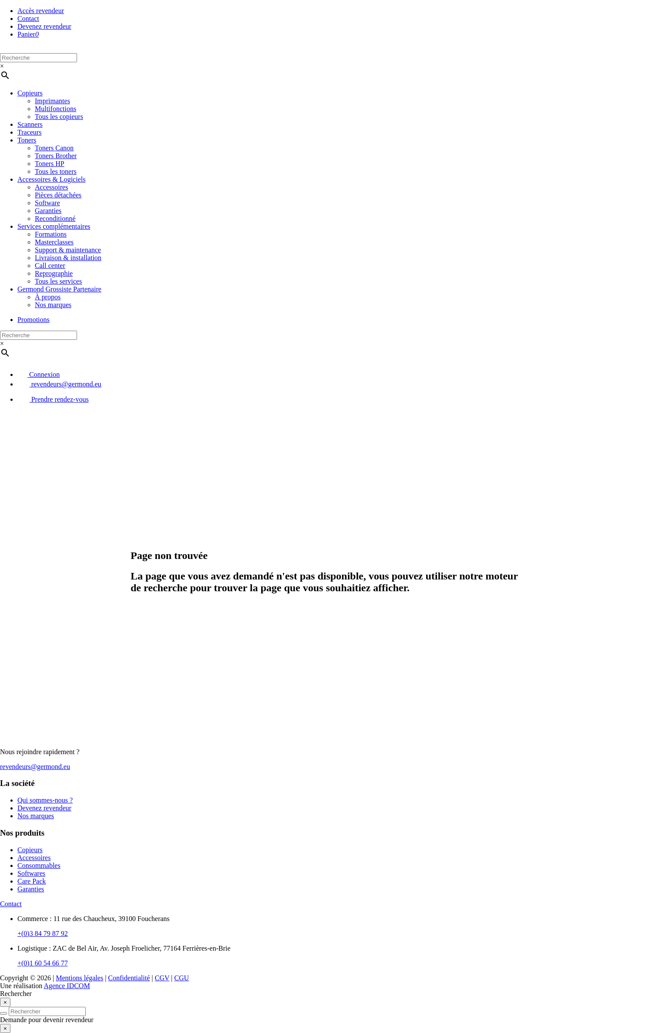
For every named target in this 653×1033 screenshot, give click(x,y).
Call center (50, 265)
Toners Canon (54, 148)
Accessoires (51, 187)
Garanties (48, 210)
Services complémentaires (54, 226)
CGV (162, 978)
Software (47, 203)
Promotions (33, 319)
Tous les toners (56, 171)
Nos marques (53, 304)
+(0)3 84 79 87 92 (42, 933)
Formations (51, 234)
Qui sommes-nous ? (45, 800)
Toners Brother (56, 155)
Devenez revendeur (44, 26)
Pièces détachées (58, 195)
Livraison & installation (68, 257)
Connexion (38, 374)
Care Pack (31, 881)
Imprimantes (52, 101)
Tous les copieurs (59, 116)
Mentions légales (79, 978)
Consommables (39, 865)
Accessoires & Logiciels (51, 179)
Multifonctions (55, 108)
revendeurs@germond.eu (59, 384)
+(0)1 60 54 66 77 (42, 963)
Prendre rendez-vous (53, 399)
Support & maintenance (68, 250)
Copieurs (30, 93)
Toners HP (49, 163)
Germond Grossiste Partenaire (59, 289)
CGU (181, 978)
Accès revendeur (40, 10)
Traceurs (29, 132)
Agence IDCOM (67, 985)
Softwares (31, 873)
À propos (48, 297)
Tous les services (58, 281)
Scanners (30, 124)
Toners (26, 140)
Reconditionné (55, 218)
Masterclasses (54, 242)
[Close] (5, 1002)
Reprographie (54, 273)
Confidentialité (129, 978)
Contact (28, 18)
